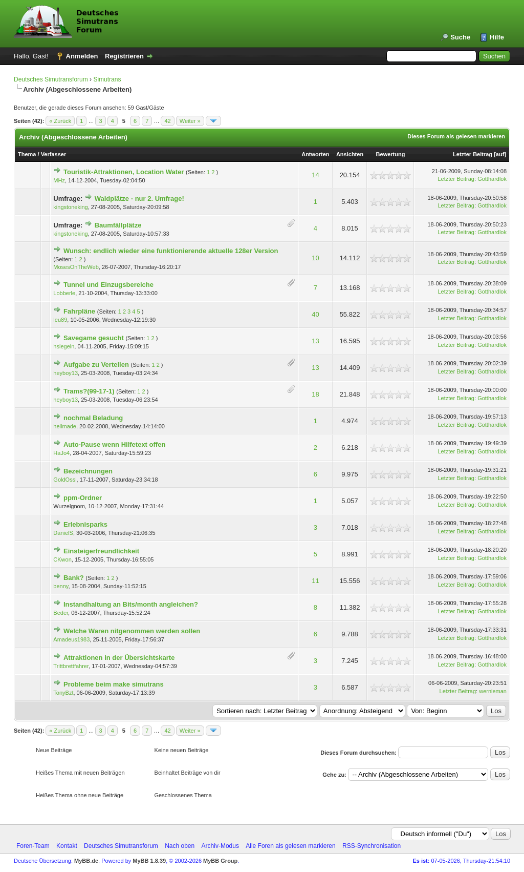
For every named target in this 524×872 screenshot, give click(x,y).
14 (315, 175)
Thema (27, 154)
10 (315, 258)
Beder (60, 613)
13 (315, 341)
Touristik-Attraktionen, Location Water (123, 172)
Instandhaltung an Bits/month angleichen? (130, 604)
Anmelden (82, 56)
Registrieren (124, 56)
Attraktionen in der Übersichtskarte (118, 657)
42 (167, 121)
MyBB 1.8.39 (149, 861)
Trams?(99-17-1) (89, 391)
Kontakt (66, 845)
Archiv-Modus (220, 845)
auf (500, 154)
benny (60, 586)
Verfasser (54, 154)
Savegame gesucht (93, 338)
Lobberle (64, 293)
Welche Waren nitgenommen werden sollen (131, 631)
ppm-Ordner (82, 498)
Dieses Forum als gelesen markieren (456, 136)
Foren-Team (33, 845)
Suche (460, 37)
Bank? (73, 578)
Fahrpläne (79, 311)
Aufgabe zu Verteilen (96, 364)
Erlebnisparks (85, 524)
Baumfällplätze (118, 225)
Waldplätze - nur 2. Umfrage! (139, 198)
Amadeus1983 (71, 639)
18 (315, 394)
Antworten (315, 154)
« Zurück (60, 121)
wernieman (493, 691)
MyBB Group (220, 861)
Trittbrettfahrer (71, 666)
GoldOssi (64, 479)
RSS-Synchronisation (371, 845)
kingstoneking (70, 207)
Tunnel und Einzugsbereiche (108, 284)
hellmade (64, 426)
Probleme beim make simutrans (113, 684)
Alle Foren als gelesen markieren (290, 845)
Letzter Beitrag (472, 154)
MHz (59, 180)
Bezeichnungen (88, 471)
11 (315, 581)
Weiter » (190, 121)
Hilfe (497, 37)
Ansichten (349, 154)
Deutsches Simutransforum (51, 79)
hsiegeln (63, 346)
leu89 (60, 320)
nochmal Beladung (93, 418)
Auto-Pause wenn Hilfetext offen (114, 444)
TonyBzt (63, 693)
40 (315, 314)
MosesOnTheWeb (75, 267)
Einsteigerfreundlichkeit (101, 551)
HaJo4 (61, 453)
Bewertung (390, 154)
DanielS (63, 533)
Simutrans (107, 79)
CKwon (62, 559)
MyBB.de (86, 861)
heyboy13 (65, 373)
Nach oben (179, 845)
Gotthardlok (492, 179)
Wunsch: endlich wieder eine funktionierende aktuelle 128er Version (170, 251)
